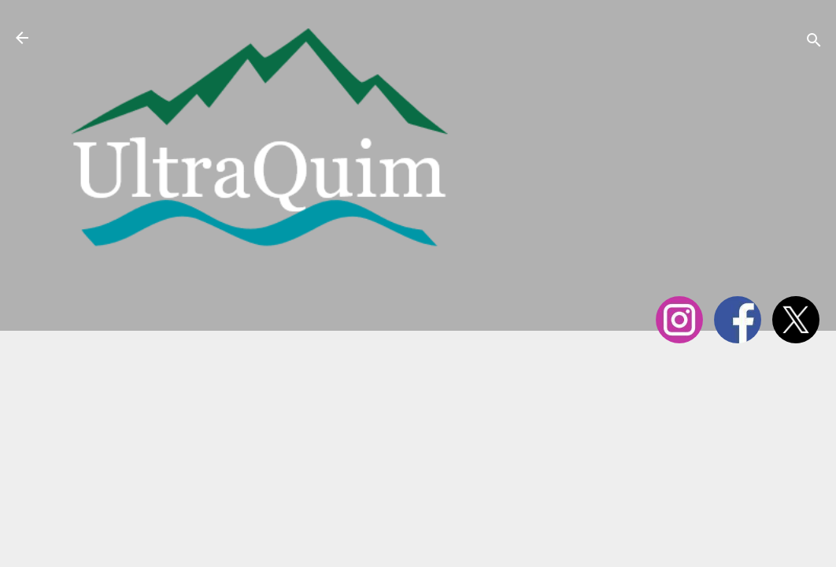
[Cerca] (814, 43)
